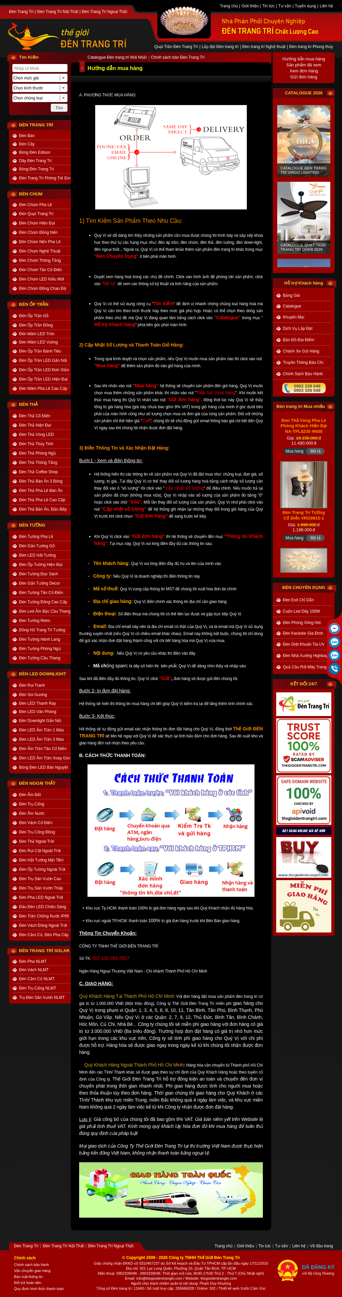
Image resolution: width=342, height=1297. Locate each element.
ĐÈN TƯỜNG (32, 525)
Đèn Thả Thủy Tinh (36, 444)
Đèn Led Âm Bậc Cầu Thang (44, 611)
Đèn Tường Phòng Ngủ (40, 648)
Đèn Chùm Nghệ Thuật (39, 251)
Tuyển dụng (305, 6)
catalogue (292, 306)
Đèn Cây (27, 144)
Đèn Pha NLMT (33, 961)
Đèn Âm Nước (31, 813)
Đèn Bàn (27, 135)
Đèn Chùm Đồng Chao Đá (42, 288)
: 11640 (138, 1288)
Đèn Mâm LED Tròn (36, 334)
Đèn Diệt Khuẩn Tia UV (304, 644)
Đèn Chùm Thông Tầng (40, 260)
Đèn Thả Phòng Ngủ (37, 453)
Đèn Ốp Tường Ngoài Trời (42, 869)
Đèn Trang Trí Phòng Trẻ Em (44, 178)
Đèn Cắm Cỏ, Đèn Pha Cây (43, 934)
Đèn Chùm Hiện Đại (37, 223)
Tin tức (268, 6)
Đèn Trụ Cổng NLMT (37, 988)
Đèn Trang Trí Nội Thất (57, 12)
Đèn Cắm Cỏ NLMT (36, 979)
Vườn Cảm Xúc (253, 1288)
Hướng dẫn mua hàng (304, 58)
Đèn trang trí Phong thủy (311, 47)
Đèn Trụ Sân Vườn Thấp (41, 888)
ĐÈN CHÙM (30, 193)
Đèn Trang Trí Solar (44, 950)
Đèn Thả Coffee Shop (38, 472)
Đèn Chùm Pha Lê (35, 204)
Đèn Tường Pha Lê (36, 536)
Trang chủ (229, 6)
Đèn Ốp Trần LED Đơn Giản (44, 370)
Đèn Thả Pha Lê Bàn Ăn (40, 490)
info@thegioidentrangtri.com (159, 1278)
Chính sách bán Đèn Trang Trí (178, 58)
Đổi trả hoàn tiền (27, 1283)
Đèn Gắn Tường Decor (39, 583)
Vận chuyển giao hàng (32, 1271)
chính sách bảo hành (303, 374)
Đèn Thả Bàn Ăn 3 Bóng (40, 481)
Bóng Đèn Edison (34, 152)
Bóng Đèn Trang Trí (36, 169)
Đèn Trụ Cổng (31, 804)
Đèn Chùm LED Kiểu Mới (41, 279)
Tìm (59, 107)
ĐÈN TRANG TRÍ (93, 44)
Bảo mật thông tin (28, 1277)
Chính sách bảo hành (31, 1265)
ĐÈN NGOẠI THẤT (37, 783)
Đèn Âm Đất (30, 794)
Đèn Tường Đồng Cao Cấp (43, 602)
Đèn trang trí (121, 1288)
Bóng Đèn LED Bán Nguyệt (43, 767)
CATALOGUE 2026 (304, 92)
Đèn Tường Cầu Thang (39, 658)
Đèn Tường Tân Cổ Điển (41, 592)
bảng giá (291, 295)
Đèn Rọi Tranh (32, 685)
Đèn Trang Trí (21, 12)
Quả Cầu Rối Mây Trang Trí (307, 667)
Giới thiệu (250, 6)
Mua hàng (294, 475)
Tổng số (103, 1288)
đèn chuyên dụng (303, 587)
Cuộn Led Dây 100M (301, 611)
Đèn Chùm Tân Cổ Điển (40, 269)
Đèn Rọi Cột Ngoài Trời (39, 850)
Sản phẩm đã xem (303, 64)
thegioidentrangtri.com (219, 1278)
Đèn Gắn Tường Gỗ (37, 546)
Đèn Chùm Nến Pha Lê (39, 241)
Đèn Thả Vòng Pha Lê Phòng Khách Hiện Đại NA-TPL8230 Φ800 (304, 450)
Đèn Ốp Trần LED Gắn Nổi (43, 360)
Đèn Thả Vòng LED (36, 434)
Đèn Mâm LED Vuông (38, 342)
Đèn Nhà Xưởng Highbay (305, 655)
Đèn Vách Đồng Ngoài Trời (43, 925)
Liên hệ (326, 6)
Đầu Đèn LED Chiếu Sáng (42, 906)
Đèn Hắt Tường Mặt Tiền (41, 860)
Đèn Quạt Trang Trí (36, 213)
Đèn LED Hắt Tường (37, 555)
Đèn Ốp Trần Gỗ (33, 315)
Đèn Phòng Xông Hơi (302, 622)
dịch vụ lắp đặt (298, 328)
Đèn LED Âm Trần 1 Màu (41, 730)
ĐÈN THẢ (28, 404)
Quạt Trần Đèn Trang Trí (176, 47)
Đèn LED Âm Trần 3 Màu (41, 739)
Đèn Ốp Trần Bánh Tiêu (40, 351)
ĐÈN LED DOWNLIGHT (42, 673)
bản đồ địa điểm (298, 340)
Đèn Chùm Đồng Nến (38, 232)
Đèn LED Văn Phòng (37, 711)
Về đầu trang (321, 1246)
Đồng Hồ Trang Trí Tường (42, 630)
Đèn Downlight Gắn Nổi (40, 720)
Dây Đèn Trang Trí (35, 160)
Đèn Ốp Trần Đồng (36, 325)
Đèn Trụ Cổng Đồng (37, 832)
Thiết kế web (228, 1288)
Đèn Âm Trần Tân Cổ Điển (42, 748)
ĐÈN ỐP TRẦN (33, 304)
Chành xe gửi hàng (301, 351)
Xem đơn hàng (304, 70)
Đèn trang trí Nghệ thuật (264, 47)
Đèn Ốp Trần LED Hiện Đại (43, 379)
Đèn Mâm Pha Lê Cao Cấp (43, 388)
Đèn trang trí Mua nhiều (301, 406)
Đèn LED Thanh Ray (37, 703)
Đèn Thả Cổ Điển (34, 416)
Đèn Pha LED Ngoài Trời (41, 897)
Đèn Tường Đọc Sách (38, 574)
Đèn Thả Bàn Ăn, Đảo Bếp (43, 509)
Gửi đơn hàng (303, 76)
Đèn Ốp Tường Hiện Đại (40, 564)
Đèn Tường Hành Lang (39, 639)
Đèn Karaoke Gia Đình (303, 633)
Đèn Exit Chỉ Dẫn (298, 600)
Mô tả (315, 475)
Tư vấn (284, 6)
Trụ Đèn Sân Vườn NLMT (42, 997)
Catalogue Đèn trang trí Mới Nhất (117, 58)
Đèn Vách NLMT (34, 969)
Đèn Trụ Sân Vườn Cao (40, 878)
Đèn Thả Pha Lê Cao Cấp (42, 500)
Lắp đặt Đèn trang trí (220, 47)
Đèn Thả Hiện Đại (35, 425)
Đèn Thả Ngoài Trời (36, 841)
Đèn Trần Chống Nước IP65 (44, 916)
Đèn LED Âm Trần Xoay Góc (44, 758)
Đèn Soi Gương (33, 694)
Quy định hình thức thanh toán (39, 1289)
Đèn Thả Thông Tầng (38, 462)
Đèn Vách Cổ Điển (35, 822)
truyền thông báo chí (303, 362)
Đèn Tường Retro (34, 620)
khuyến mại (293, 317)
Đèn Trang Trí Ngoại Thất (104, 12)
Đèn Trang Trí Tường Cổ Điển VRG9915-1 (304, 539)
